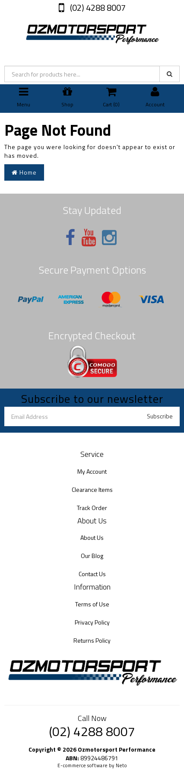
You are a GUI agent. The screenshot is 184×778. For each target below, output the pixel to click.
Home (24, 172)
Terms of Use (92, 604)
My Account (92, 471)
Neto (121, 765)
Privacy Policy (92, 622)
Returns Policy (92, 640)
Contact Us (92, 573)
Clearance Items (92, 489)
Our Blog (92, 555)
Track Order (92, 507)
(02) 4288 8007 (97, 7)
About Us (92, 537)
